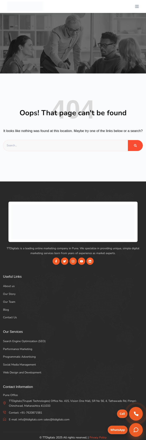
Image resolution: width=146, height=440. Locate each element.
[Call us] (136, 414)
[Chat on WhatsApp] (136, 430)
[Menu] (137, 6)
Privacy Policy (98, 437)
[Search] (135, 145)
